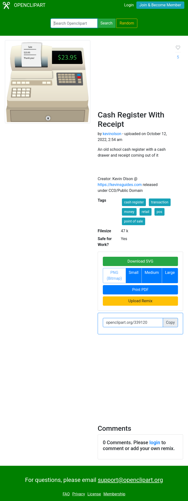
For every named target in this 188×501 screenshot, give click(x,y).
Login (129, 5)
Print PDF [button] (140, 289)
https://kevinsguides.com (120, 184)
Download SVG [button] (140, 261)
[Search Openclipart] (74, 23)
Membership (114, 494)
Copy (170, 322)
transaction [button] (159, 202)
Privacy (78, 494)
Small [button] (134, 272)
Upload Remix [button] (140, 301)
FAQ (66, 494)
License (94, 494)
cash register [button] (134, 202)
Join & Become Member (160, 5)
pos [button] (159, 212)
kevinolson (112, 133)
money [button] (129, 212)
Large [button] (170, 272)
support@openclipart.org (130, 480)
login (154, 442)
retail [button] (145, 212)
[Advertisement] (133, 77)
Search (106, 23)
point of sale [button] (133, 221)
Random (126, 23)
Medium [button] (152, 272)
